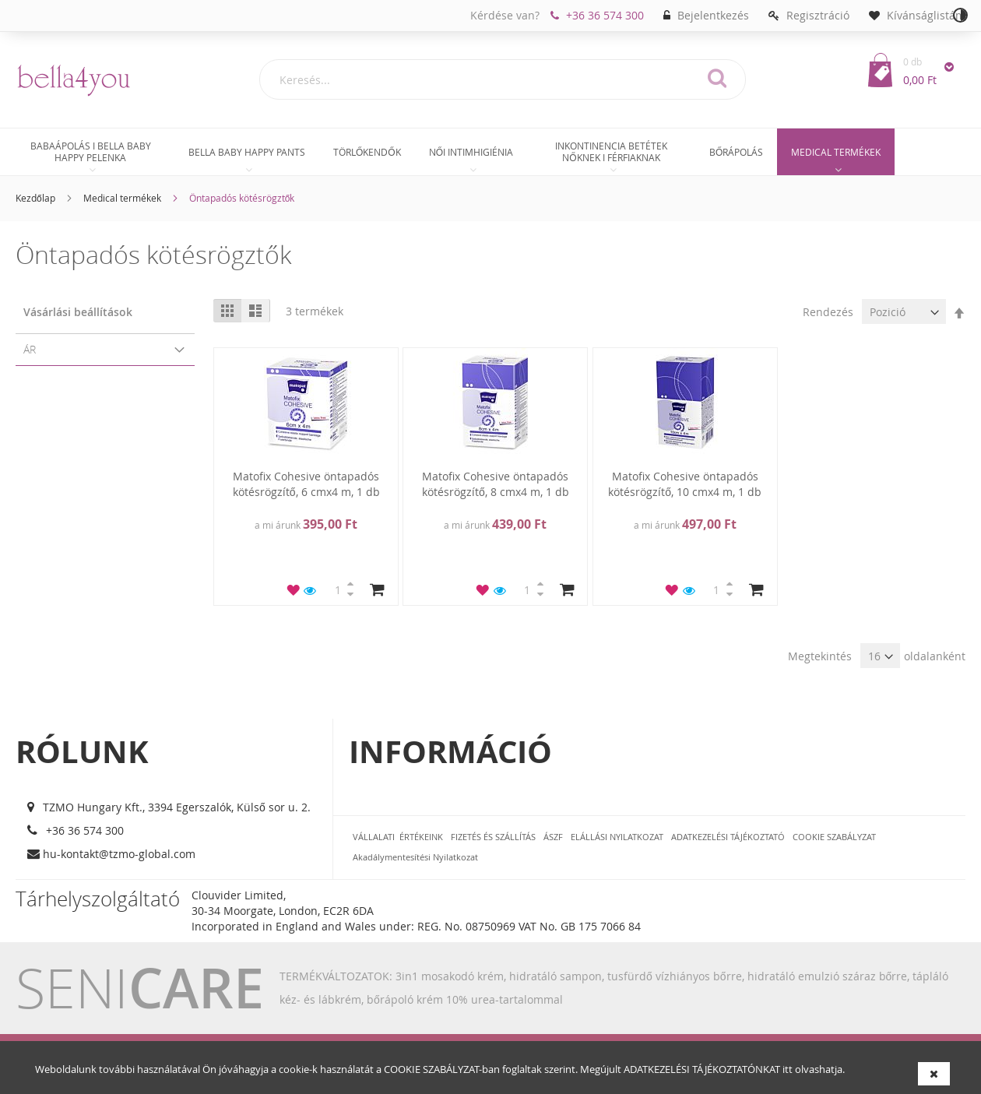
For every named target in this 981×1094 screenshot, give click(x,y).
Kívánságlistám (926, 15)
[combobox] (502, 79)
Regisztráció (817, 15)
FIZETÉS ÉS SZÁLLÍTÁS (493, 836)
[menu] (490, 153)
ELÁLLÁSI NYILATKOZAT (617, 836)
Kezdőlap (35, 198)
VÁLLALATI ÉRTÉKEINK (398, 836)
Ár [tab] (29, 349)
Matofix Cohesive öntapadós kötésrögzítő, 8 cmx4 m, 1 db (495, 484)
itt (787, 1069)
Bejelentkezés (713, 15)
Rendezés (828, 311)
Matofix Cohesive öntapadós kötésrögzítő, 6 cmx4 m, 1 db (306, 484)
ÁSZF (553, 836)
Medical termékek (122, 198)
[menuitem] (90, 151)
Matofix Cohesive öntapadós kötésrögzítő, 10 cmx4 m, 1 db (684, 484)
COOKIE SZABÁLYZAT (431, 1069)
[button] (294, 589)
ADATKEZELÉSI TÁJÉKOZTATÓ (728, 836)
